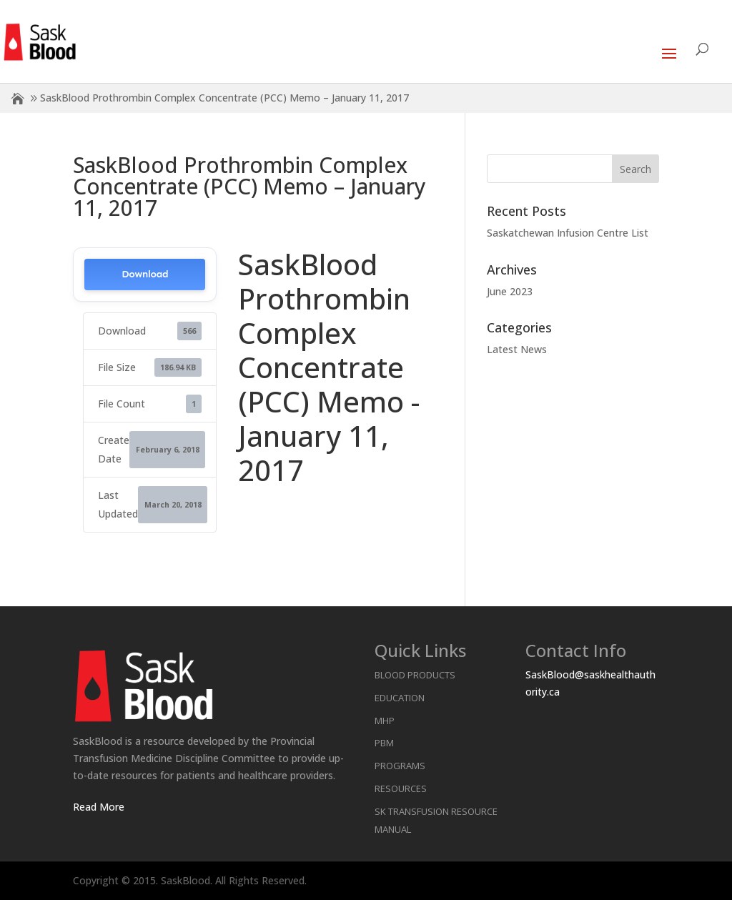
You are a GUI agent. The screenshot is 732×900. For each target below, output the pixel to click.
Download (145, 274)
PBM (384, 742)
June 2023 (510, 291)
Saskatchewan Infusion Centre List (567, 232)
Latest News (517, 349)
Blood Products (415, 674)
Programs (400, 765)
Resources (401, 788)
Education (400, 697)
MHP (385, 720)
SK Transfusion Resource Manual (436, 820)
